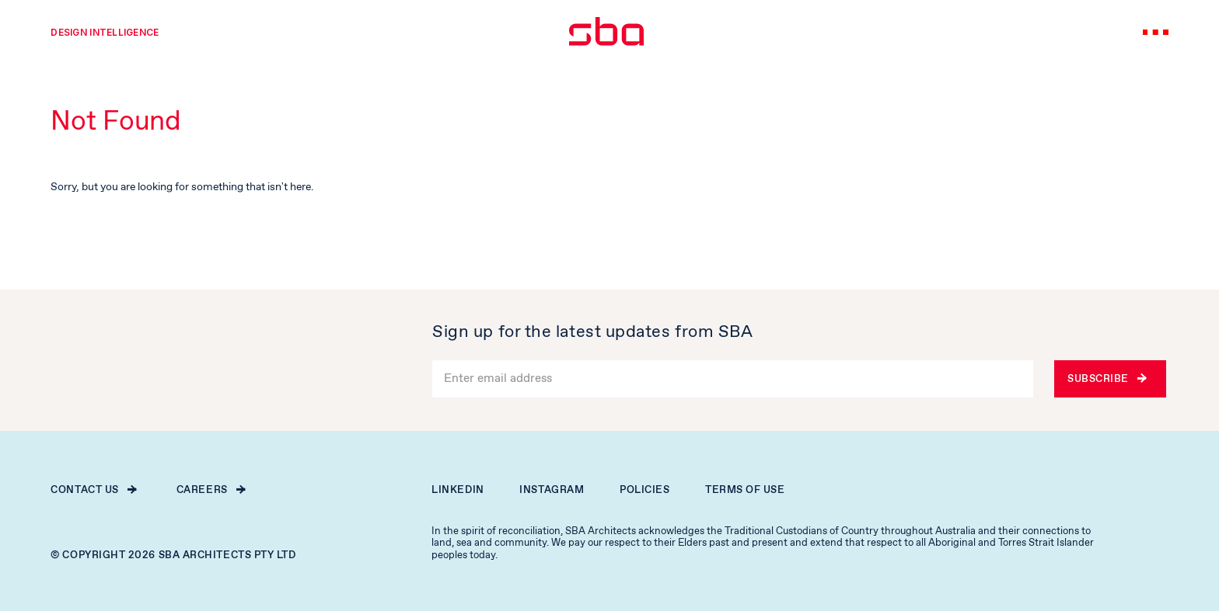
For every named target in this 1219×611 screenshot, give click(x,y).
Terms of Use (745, 490)
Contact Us (93, 490)
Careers (210, 490)
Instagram (551, 490)
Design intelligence (105, 32)
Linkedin (457, 490)
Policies (644, 490)
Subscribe (1106, 379)
